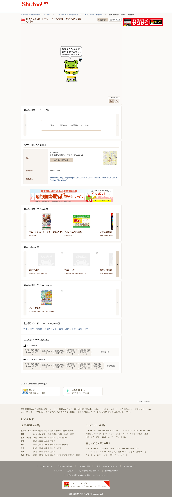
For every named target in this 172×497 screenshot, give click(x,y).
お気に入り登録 (61, 253)
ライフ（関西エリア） (120, 452)
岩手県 (46, 431)
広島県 (40, 448)
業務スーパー (91, 449)
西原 (25, 329)
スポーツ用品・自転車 (140, 434)
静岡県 (40, 441)
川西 (32, 329)
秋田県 (58, 431)
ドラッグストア (126, 431)
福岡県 (35, 455)
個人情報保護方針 (111, 471)
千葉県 (54, 434)
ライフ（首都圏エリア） (138, 452)
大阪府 (35, 445)
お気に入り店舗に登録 (115, 20)
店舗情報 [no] (102, 20)
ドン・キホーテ (102, 449)
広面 (61, 329)
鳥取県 (46, 448)
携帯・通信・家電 (92, 437)
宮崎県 (64, 455)
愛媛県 (46, 452)
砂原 (74, 329)
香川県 (40, 452)
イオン (137, 449)
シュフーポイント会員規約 (63, 471)
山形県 (64, 431)
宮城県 (52, 431)
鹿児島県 (71, 455)
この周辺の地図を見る (61, 160)
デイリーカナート (120, 455)
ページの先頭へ (144, 401)
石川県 (58, 438)
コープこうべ (98, 455)
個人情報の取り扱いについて (89, 471)
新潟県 (46, 438)
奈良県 (58, 445)
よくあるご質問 (84, 466)
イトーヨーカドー (92, 452)
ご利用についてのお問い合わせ (106, 466)
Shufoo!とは (127, 466)
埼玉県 (48, 434)
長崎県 (46, 455)
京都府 (46, 445)
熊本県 (52, 455)
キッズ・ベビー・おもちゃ (112, 434)
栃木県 (66, 434)
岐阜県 (46, 441)
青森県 (40, 431)
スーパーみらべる (127, 449)
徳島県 (35, 452)
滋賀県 (52, 445)
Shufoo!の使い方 (46, 466)
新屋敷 (47, 329)
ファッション (97, 434)
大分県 (58, 455)
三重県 (52, 441)
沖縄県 (78, 455)
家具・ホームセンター (142, 431)
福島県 (70, 431)
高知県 (52, 452)
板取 (80, 329)
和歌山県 (65, 445)
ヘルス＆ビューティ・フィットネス (113, 437)
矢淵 (54, 329)
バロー (106, 455)
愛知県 (35, 441)
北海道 (35, 431)
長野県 (40, 438)
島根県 (52, 448)
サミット (89, 455)
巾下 (86, 329)
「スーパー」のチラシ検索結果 (67, 15)
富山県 (52, 438)
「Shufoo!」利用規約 (65, 466)
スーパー (89, 431)
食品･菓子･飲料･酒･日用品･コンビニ (107, 431)
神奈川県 (41, 434)
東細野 (39, 329)
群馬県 (72, 434)
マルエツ (107, 452)
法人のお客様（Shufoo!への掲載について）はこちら (86, 475)
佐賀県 (40, 455)
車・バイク (127, 434)
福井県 (64, 438)
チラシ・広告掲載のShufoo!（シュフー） (36, 15)
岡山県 (35, 448)
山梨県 (35, 438)
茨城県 (60, 434)
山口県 (58, 448)
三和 (111, 455)
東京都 (35, 434)
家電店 (88, 434)
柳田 (67, 329)
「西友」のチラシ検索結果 (93, 15)
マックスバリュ (114, 449)
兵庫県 (40, 445)
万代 (101, 452)
